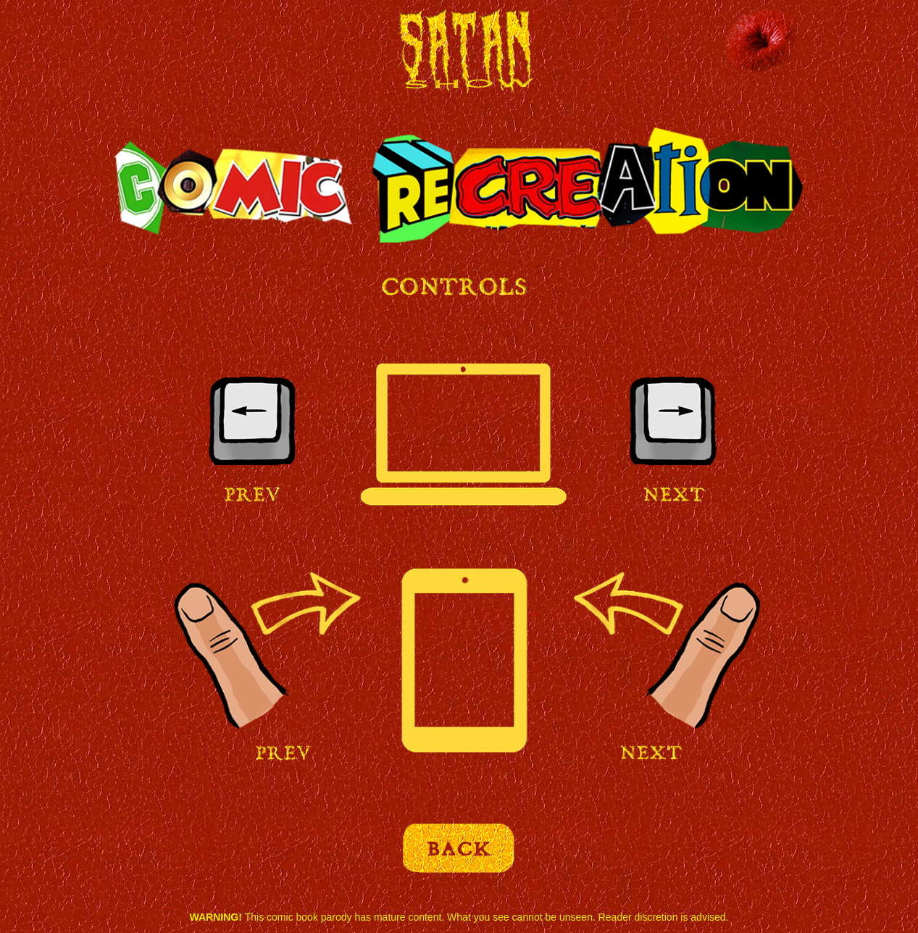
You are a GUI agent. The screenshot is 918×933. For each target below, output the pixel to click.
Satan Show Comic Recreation (460, 56)
